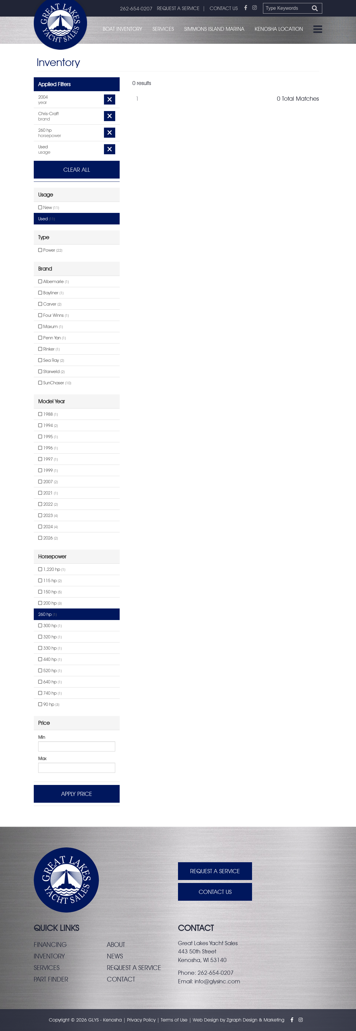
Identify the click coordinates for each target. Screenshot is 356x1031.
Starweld (51, 371)
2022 (48, 504)
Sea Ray (51, 360)
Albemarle (53, 281)
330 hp (50, 648)
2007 (48, 481)
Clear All (76, 169)
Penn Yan (52, 338)
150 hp (50, 592)
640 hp (50, 682)
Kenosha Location (279, 29)
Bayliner (50, 293)
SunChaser (54, 383)
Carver (49, 304)
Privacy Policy (141, 1020)
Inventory (49, 956)
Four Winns (53, 315)
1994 (48, 425)
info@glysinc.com (217, 981)
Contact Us (215, 891)
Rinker (49, 349)
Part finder (51, 979)
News (115, 956)
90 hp (48, 704)
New (48, 207)
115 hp (50, 580)
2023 (48, 515)
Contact (121, 979)
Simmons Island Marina (214, 29)
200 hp (50, 603)
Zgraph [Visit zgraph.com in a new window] (234, 1020)
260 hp (47, 614)
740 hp (50, 693)
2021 (48, 493)
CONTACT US (224, 8)
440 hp (50, 659)
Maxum (50, 326)
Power (50, 250)
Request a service (134, 967)
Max (42, 758)
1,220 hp (51, 569)
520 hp (50, 670)
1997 (48, 459)
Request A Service (215, 871)
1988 (48, 414)
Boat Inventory (122, 29)
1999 (48, 470)
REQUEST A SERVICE (178, 8)
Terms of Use (174, 1020)
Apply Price (76, 793)
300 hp (50, 625)
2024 (48, 526)
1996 (48, 448)
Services (163, 29)
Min (41, 737)
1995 (48, 436)
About (116, 944)
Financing (50, 944)
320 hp (50, 637)
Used (46, 218)
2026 (48, 538)
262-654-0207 (136, 9)
